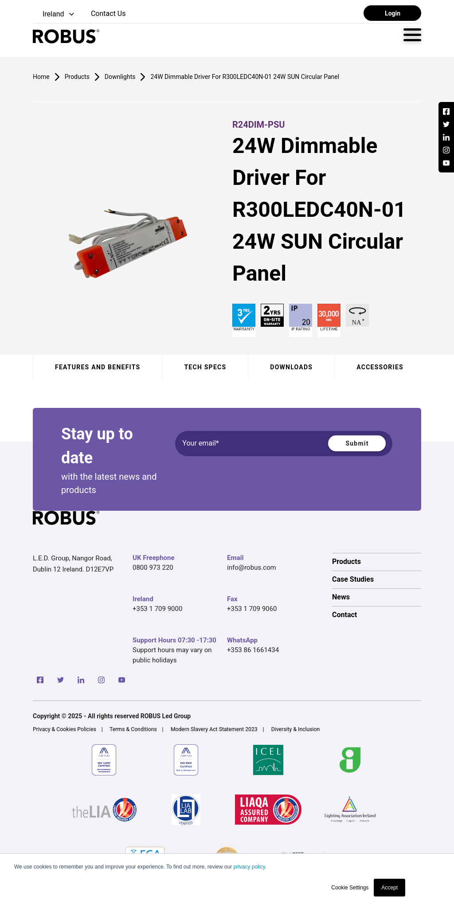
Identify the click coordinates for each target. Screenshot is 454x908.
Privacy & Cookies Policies (64, 729)
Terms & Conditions (133, 729)
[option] (376, 562)
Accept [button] (389, 888)
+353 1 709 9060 (252, 609)
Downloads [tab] (291, 367)
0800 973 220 (153, 567)
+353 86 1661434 (253, 650)
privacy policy (249, 867)
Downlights (120, 76)
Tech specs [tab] (205, 367)
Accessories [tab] (379, 367)
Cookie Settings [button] (349, 888)
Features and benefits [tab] (97, 367)
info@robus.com (251, 567)
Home (41, 76)
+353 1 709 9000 (157, 609)
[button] (54, 14)
